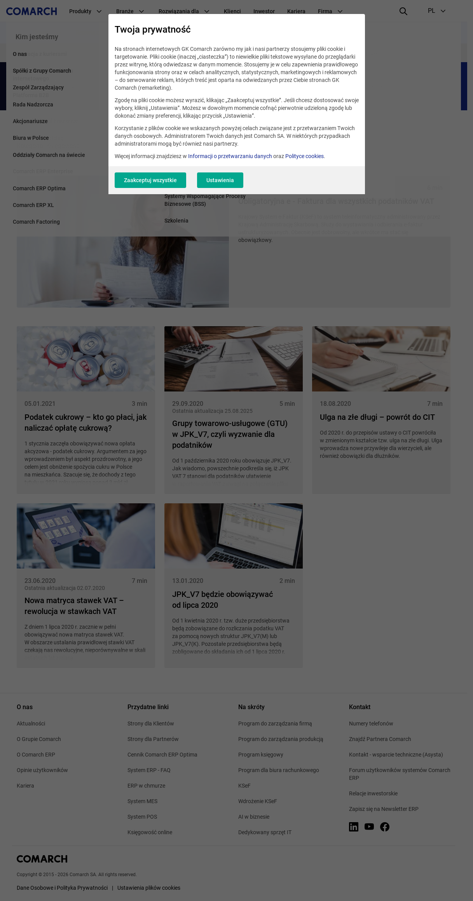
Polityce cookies (304, 156)
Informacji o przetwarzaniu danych (230, 156)
